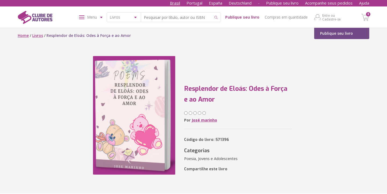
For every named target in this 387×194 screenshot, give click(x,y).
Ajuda (364, 3)
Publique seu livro (282, 3)
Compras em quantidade (286, 17)
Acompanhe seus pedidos (329, 3)
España (215, 3)
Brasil (175, 3)
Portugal (194, 3)
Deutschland (240, 3)
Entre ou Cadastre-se (331, 17)
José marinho (204, 120)
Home (23, 35)
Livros (37, 35)
